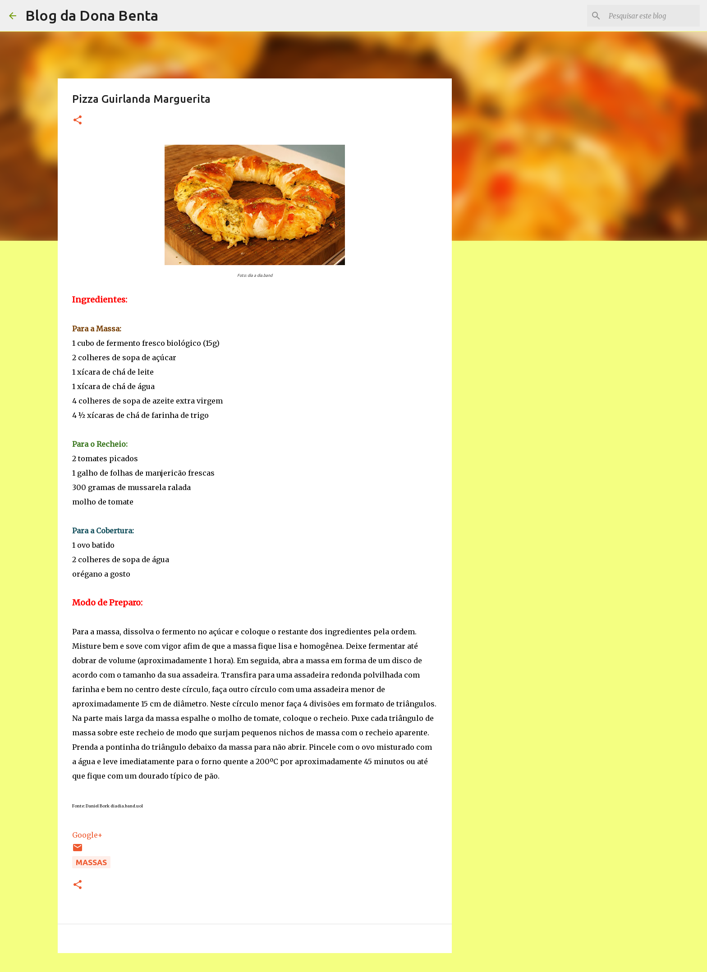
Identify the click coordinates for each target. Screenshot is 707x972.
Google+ (87, 834)
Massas (91, 862)
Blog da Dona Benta (91, 15)
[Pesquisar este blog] (652, 16)
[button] (77, 121)
